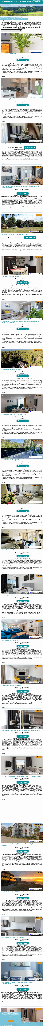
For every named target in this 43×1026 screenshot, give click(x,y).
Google (7, 1013)
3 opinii (29, 487)
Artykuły (24, 19)
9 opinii (28, 675)
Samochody (11, 19)
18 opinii (31, 983)
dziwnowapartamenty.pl (38, 0)
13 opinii (20, 204)
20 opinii (28, 64)
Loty (3, 19)
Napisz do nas (36, 1022)
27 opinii (37, 816)
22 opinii (30, 393)
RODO (13, 1018)
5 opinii (30, 296)
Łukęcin (40, 999)
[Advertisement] (21, 844)
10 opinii (21, 345)
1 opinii (36, 769)
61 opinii (32, 440)
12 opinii (32, 936)
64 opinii (39, 887)
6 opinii (28, 111)
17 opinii (30, 581)
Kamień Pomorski (37, 504)
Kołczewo (39, 222)
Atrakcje (17, 19)
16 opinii (30, 722)
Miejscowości (18, 17)
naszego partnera (28, 74)
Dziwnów (39, 172)
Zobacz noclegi (22, 62)
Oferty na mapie (12, 17)
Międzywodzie (38, 363)
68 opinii (28, 534)
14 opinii (35, 628)
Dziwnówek (39, 34)
